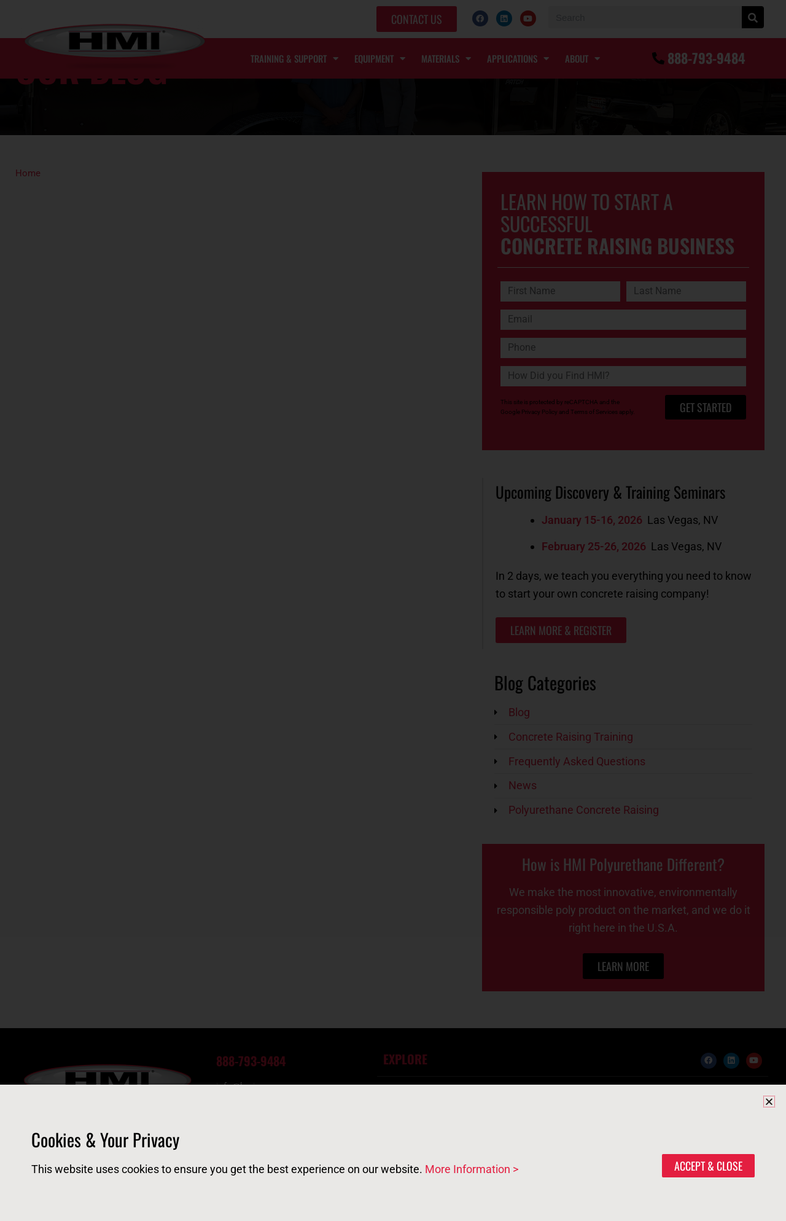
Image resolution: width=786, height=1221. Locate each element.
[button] (769, 1101)
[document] (393, 610)
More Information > (471, 1169)
